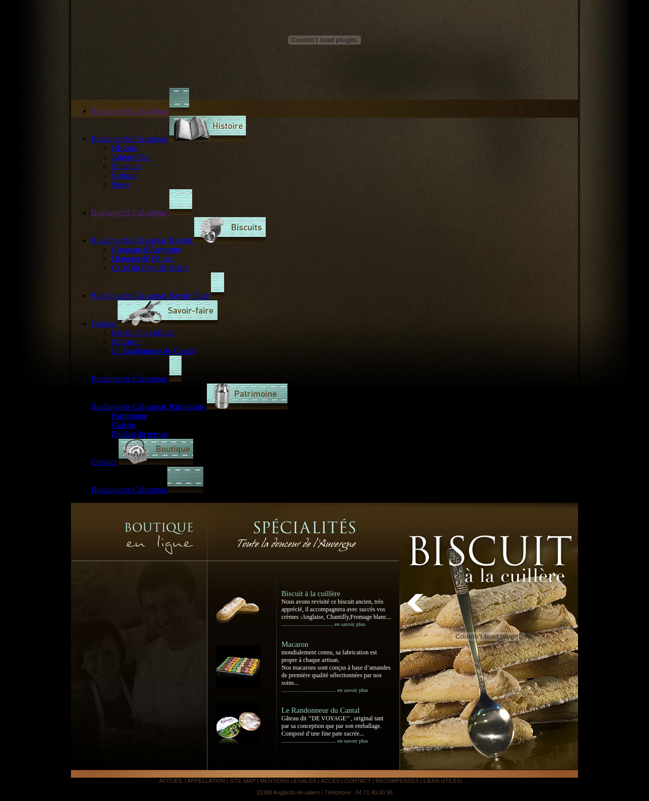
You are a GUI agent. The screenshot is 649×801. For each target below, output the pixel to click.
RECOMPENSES (397, 781)
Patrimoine (129, 415)
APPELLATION (206, 781)
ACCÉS (330, 781)
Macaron (126, 341)
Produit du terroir (140, 434)
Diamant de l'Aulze (143, 258)
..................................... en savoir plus (323, 624)
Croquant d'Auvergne (146, 249)
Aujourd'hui (131, 157)
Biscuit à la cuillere (143, 332)
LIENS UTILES (441, 781)
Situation (126, 166)
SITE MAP (243, 781)
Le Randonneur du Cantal (153, 350)
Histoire (125, 148)
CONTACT (358, 781)
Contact (124, 175)
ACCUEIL (172, 781)
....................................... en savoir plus (324, 690)
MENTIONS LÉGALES (288, 781)
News (121, 184)
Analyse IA (476, 781)
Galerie (123, 425)
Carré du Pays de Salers (150, 267)
